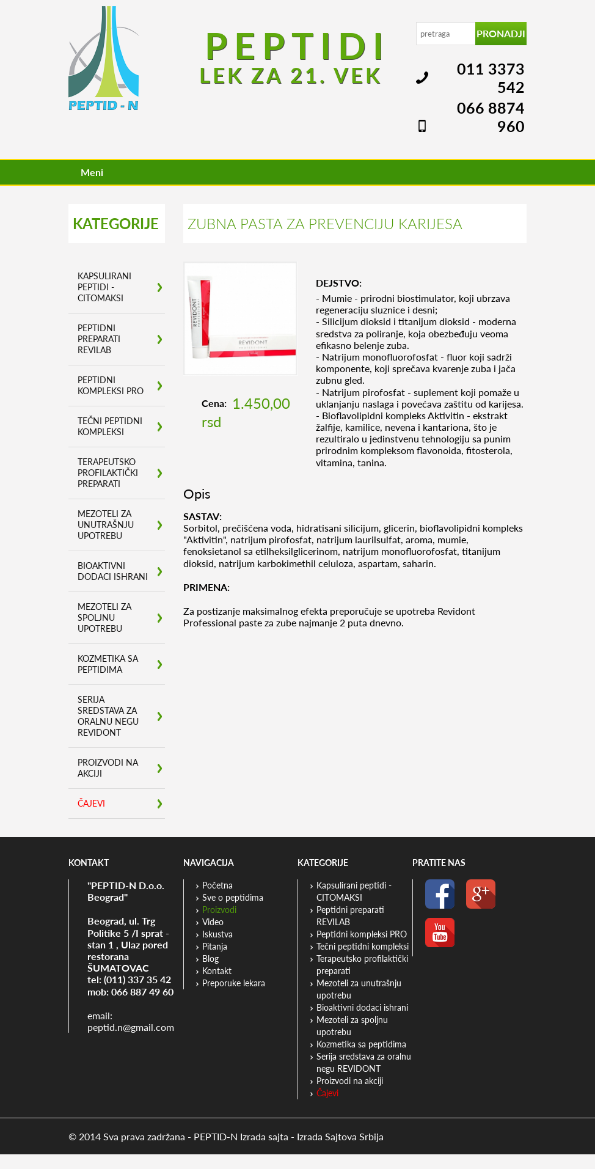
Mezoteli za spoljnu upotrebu (104, 617)
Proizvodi (219, 909)
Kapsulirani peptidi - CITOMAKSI (104, 287)
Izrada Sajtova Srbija (340, 1136)
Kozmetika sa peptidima (108, 664)
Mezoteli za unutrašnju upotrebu (106, 524)
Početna (217, 885)
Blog (210, 958)
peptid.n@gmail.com (130, 1027)
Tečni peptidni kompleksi (110, 426)
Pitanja (214, 946)
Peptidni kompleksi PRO (111, 385)
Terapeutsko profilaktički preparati (108, 472)
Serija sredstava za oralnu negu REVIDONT (108, 716)
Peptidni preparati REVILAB (99, 339)
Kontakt (217, 971)
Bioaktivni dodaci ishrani (113, 571)
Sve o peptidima (232, 897)
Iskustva (217, 934)
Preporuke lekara (233, 983)
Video (213, 922)
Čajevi (91, 803)
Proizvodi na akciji (108, 768)
